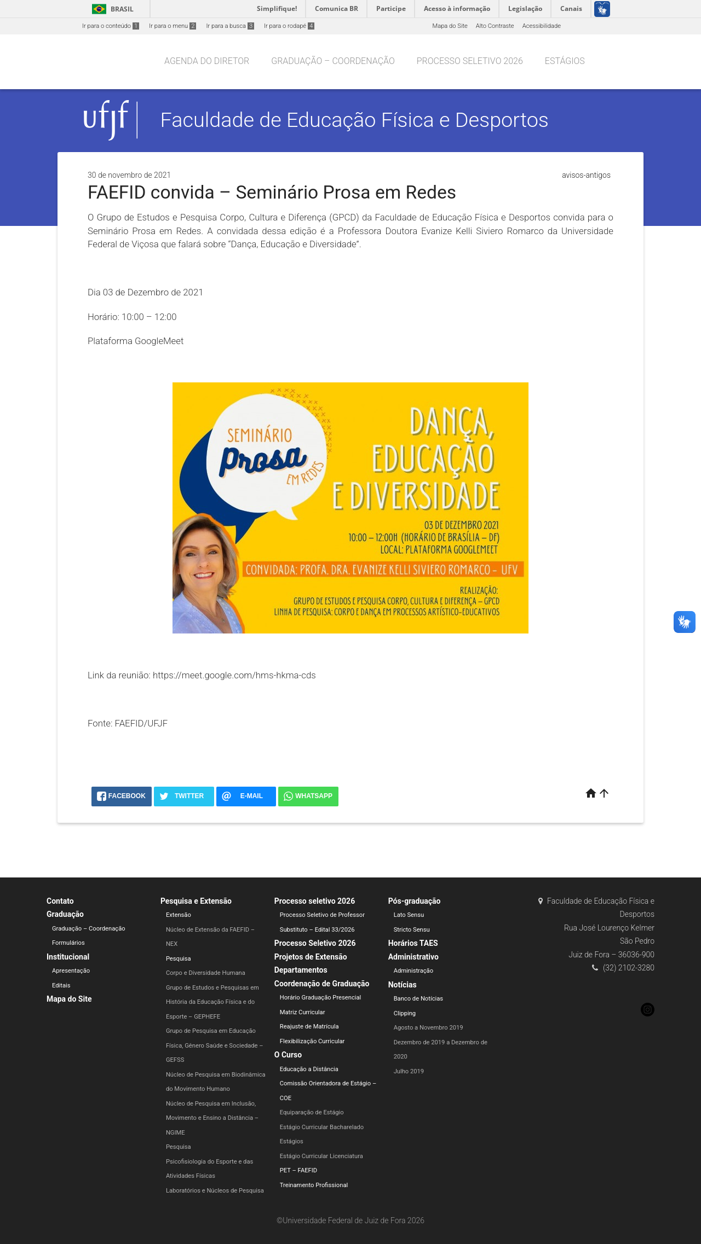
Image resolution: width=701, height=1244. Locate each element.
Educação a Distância (309, 1069)
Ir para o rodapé (289, 26)
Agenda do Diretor (206, 61)
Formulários (68, 942)
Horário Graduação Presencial (320, 997)
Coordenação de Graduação (322, 983)
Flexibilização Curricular (312, 1041)
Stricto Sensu (412, 929)
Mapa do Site (449, 26)
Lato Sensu (409, 915)
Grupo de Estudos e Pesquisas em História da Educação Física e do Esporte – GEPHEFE (212, 1002)
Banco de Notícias (419, 998)
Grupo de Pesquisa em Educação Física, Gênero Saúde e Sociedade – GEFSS (214, 1045)
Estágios (565, 61)
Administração (413, 970)
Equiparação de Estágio (312, 1112)
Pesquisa (178, 958)
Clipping (405, 1013)
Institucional (68, 956)
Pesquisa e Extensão (196, 901)
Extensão (178, 915)
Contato (60, 901)
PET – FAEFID (298, 1170)
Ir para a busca (230, 26)
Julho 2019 (409, 1071)
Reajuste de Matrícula (309, 1026)
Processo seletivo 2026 (470, 61)
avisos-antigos (586, 175)
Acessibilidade (541, 26)
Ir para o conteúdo (110, 26)
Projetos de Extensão (310, 956)
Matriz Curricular (302, 1012)
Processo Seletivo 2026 (315, 943)
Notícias (402, 984)
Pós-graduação (414, 901)
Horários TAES (413, 943)
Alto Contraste (495, 26)
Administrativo (413, 956)
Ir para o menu (172, 26)
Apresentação (71, 970)
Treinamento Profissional (314, 1185)
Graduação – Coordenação (333, 61)
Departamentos (300, 970)
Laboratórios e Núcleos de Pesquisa (215, 1190)
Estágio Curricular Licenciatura (321, 1156)
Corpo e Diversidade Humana (205, 972)
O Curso (288, 1054)
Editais (61, 985)
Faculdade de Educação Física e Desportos (354, 120)
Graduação (65, 914)
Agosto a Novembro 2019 (428, 1027)
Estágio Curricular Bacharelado (322, 1127)
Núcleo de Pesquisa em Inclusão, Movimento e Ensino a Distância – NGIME (212, 1118)
